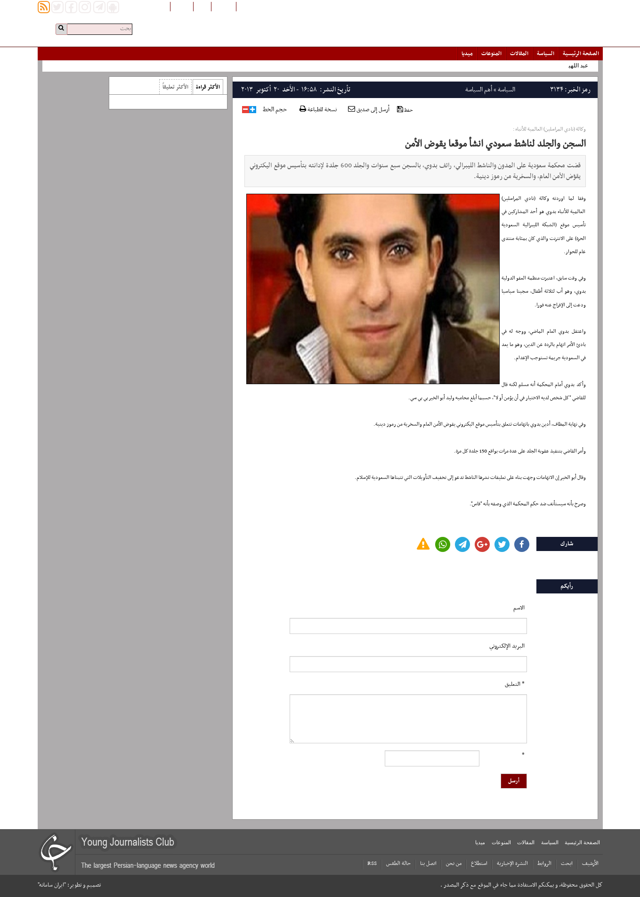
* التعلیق (515, 684)
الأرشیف (590, 863)
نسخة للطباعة (318, 110)
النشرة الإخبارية (512, 863)
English (181, 6)
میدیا (467, 53)
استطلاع (479, 863)
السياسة (545, 53)
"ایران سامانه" (52, 885)
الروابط (544, 863)
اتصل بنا (428, 863)
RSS (372, 863)
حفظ (405, 110)
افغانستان (223, 6)
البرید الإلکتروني (507, 646)
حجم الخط (275, 110)
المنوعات (491, 53)
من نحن (454, 863)
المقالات (519, 53)
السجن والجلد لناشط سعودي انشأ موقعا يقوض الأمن (495, 144)
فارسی (202, 6)
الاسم (519, 608)
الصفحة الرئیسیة (581, 53)
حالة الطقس (398, 863)
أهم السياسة (478, 89)
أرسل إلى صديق (368, 110)
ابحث (567, 863)
